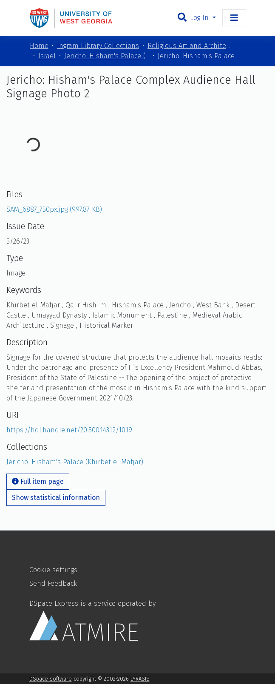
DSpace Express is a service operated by (92, 619)
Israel (47, 56)
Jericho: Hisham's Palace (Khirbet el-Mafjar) (106, 56)
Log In (200, 18)
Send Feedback (53, 583)
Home (39, 46)
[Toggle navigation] (234, 17)
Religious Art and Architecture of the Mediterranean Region (189, 46)
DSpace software (50, 678)
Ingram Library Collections (98, 46)
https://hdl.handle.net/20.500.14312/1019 (69, 430)
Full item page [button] (38, 481)
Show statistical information (56, 498)
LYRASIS (140, 678)
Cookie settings (53, 570)
